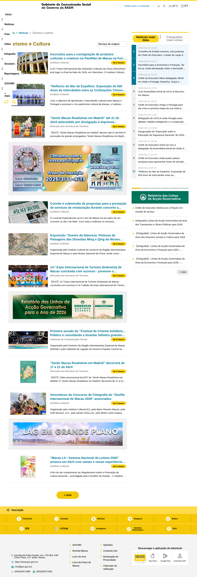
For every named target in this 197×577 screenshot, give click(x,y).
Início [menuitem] (14, 14)
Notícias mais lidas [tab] (145, 29)
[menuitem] (29, 14)
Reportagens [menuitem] (105, 14)
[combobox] (112, 34)
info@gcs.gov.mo (23, 557)
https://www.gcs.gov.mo (26, 552)
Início (11, 23)
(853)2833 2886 (22, 562)
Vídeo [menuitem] (55, 14)
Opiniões (108, 535)
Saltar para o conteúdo (137, 6)
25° (175, 6)
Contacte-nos (110, 541)
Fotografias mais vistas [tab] (175, 29)
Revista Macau (80, 541)
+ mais (182, 262)
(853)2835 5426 (44, 562)
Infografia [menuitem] (70, 14)
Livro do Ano (79, 547)
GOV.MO (76, 535)
